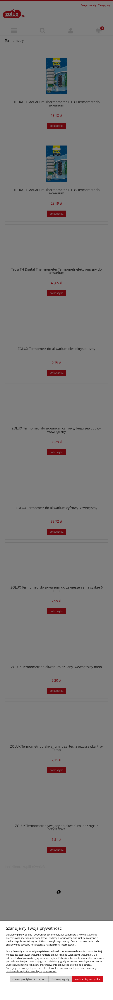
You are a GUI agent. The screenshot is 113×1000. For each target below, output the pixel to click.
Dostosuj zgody (60, 979)
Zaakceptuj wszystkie (88, 979)
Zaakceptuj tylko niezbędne (28, 979)
